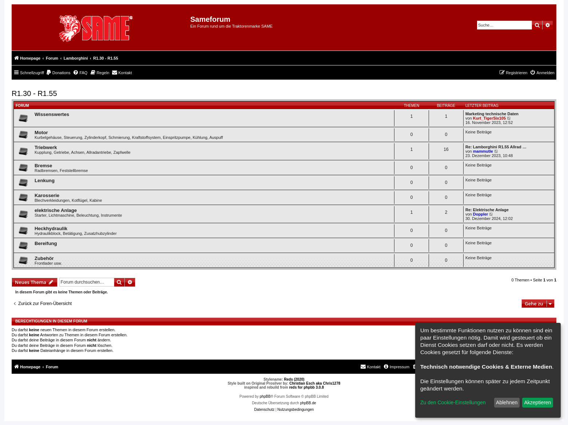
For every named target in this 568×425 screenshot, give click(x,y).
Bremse (43, 165)
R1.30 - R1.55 (34, 93)
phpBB (265, 396)
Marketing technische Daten (492, 114)
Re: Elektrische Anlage (487, 210)
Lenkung (45, 180)
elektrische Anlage (56, 210)
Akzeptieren (537, 402)
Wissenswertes (52, 114)
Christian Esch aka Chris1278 (314, 383)
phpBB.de (308, 403)
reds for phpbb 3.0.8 (306, 387)
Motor (41, 132)
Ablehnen (506, 402)
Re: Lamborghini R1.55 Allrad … (496, 147)
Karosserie (47, 195)
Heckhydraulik (51, 228)
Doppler (480, 214)
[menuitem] (58, 72)
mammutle (483, 151)
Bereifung (46, 243)
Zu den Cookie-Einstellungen (453, 402)
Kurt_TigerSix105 (489, 118)
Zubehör (44, 258)
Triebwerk (46, 147)
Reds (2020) (294, 379)
